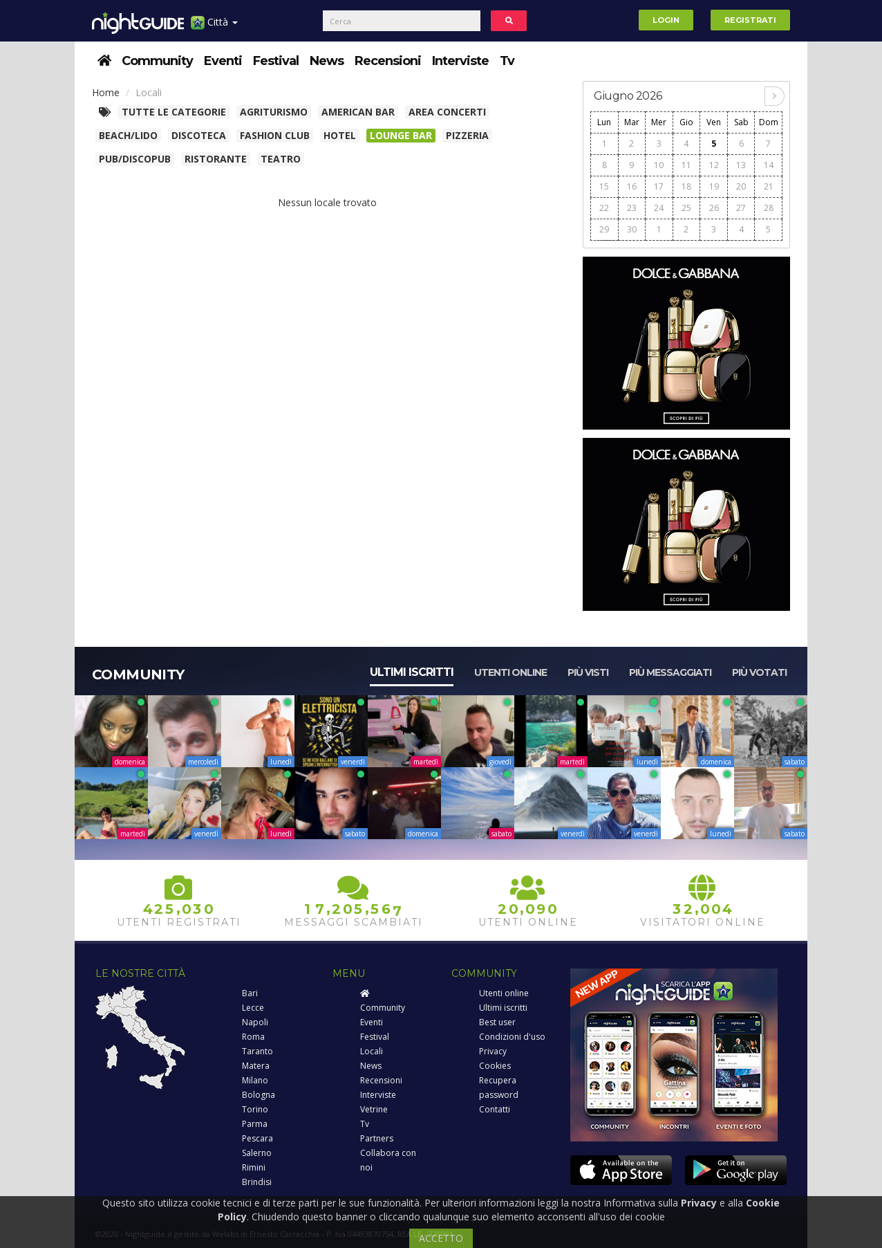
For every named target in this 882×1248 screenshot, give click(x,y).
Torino (255, 1109)
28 (768, 208)
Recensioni (388, 60)
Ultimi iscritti (411, 672)
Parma (255, 1124)
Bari (250, 993)
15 (604, 186)
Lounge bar (401, 135)
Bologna (258, 1095)
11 (686, 165)
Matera (256, 1066)
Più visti (587, 672)
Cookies (495, 1066)
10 (659, 165)
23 (632, 208)
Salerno (257, 1153)
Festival (276, 60)
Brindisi (257, 1182)
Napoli (255, 1022)
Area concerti (447, 111)
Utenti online (510, 672)
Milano (255, 1080)
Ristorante (216, 158)
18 (686, 186)
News (327, 60)
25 (686, 208)
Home (106, 92)
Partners (376, 1138)
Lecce (253, 1007)
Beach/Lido (128, 135)
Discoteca (198, 135)
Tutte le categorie (174, 111)
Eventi (223, 60)
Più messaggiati (670, 672)
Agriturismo (274, 111)
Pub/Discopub (135, 158)
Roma (253, 1037)
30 (632, 229)
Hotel (339, 135)
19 (714, 186)
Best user (497, 1022)
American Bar (358, 111)
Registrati (750, 20)
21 (768, 186)
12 (714, 165)
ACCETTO (441, 1238)
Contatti (494, 1109)
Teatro (281, 158)
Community (157, 60)
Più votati (759, 672)
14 (768, 165)
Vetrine (374, 1109)
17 (659, 186)
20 (741, 186)
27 (741, 208)
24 (659, 208)
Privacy (493, 1051)
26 (714, 208)
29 (604, 229)
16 (632, 186)
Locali (371, 1051)
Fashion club (275, 135)
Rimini (253, 1167)
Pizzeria (467, 135)
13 (741, 165)
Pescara (257, 1138)
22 (604, 208)
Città (214, 27)
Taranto (257, 1051)
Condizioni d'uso (512, 1037)
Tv (507, 60)
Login (666, 20)
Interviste (460, 60)
